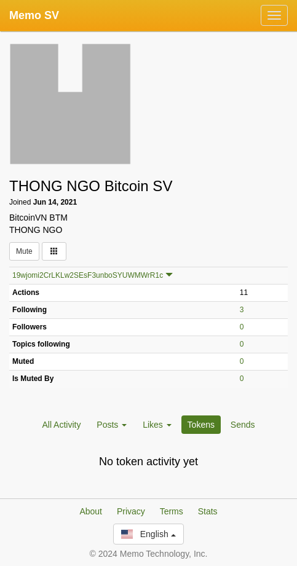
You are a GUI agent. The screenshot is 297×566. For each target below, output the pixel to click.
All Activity (61, 425)
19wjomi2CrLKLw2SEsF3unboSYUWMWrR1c (87, 275)
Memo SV (34, 15)
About (90, 511)
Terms (171, 511)
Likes (157, 425)
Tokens (201, 425)
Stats (208, 511)
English (148, 534)
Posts (112, 425)
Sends (243, 425)
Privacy (131, 511)
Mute (24, 251)
